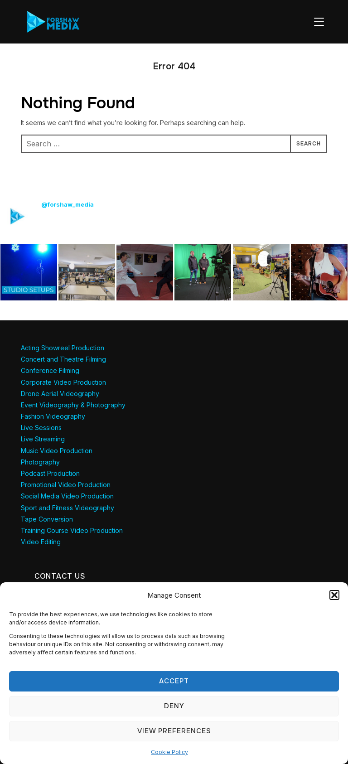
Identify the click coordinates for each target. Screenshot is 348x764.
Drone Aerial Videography (60, 393)
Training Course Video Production (72, 530)
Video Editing (41, 542)
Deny (174, 706)
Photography (40, 462)
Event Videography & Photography (73, 405)
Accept (174, 681)
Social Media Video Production (67, 496)
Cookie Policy (169, 752)
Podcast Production (50, 473)
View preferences (174, 730)
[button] (334, 595)
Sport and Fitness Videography (67, 508)
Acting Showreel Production (62, 348)
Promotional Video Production (66, 484)
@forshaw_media (67, 204)
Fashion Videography (53, 416)
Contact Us (60, 576)
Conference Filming (50, 370)
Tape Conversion (47, 519)
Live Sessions (41, 427)
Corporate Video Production (63, 382)
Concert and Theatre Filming (63, 359)
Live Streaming (43, 439)
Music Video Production (56, 451)
